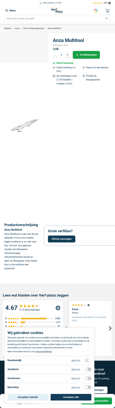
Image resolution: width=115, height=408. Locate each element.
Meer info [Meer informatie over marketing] (75, 387)
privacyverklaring (44, 351)
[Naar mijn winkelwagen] (108, 11)
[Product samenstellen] (96, 401)
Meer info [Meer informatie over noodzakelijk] (75, 360)
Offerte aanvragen (62, 238)
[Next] (110, 328)
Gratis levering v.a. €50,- (66, 69)
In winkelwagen (86, 54)
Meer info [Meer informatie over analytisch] (75, 369)
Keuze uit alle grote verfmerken (20, 3)
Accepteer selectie (28, 397)
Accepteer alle (71, 397)
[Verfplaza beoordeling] (32, 308)
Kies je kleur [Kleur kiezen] (96, 11)
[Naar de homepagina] (56, 10)
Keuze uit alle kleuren (97, 67)
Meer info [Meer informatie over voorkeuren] (75, 378)
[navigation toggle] (7, 11)
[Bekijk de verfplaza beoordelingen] (102, 2)
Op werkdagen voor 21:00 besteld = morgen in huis (66, 79)
